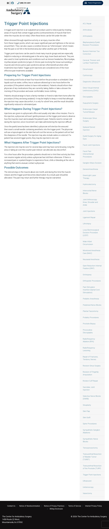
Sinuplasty (87, 405)
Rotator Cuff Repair (90, 381)
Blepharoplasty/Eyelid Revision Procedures (91, 43)
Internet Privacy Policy (93, 506)
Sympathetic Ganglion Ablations (91, 431)
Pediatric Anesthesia (91, 299)
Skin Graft (86, 417)
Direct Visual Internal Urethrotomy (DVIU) (91, 89)
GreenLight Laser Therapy (89, 176)
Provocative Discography (88, 331)
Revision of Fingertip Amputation (91, 373)
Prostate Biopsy (89, 324)
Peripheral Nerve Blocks (92, 305)
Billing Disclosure (56, 509)
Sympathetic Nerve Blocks (90, 440)
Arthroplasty (87, 36)
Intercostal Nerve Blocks (89, 192)
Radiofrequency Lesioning (89, 349)
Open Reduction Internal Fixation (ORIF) (92, 267)
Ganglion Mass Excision (92, 163)
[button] (8, 3)
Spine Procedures (90, 424)
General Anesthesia (90, 169)
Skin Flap (86, 411)
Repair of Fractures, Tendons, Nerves (90, 358)
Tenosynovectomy (90, 448)
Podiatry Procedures (91, 317)
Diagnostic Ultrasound (91, 82)
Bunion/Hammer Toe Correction (91, 52)
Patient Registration (93, 3)
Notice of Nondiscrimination (29, 506)
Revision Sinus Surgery (91, 366)
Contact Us (11, 506)
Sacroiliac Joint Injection (89, 388)
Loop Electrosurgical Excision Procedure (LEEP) (91, 232)
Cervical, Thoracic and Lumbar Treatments (91, 61)
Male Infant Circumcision (88, 242)
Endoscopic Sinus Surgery (90, 119)
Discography (88, 97)
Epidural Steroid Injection (89, 128)
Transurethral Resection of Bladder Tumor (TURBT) (92, 457)
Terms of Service (74, 506)
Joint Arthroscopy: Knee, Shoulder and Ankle (90, 202)
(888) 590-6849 (23, 3)
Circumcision (88, 69)
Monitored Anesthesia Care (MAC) (91, 251)
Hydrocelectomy (89, 184)
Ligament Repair (89, 217)
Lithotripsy (87, 224)
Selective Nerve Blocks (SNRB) (92, 397)
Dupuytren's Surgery (90, 103)
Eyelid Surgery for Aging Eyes (92, 137)
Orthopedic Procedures (92, 281)
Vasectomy (87, 493)
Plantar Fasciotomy (90, 311)
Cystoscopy (87, 75)
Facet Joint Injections (91, 145)
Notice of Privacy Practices (54, 506)
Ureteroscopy (88, 487)
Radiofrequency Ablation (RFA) (89, 340)
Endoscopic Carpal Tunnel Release (90, 110)
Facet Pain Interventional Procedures (88, 154)
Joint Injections (89, 211)
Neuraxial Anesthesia (91, 259)
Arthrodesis (87, 30)
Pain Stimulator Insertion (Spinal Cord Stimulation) (91, 290)
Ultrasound (87, 481)
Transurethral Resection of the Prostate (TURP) (92, 467)
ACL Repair (87, 23)
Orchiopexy (87, 275)
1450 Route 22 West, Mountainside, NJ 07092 (17, 519)
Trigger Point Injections (92, 475)
